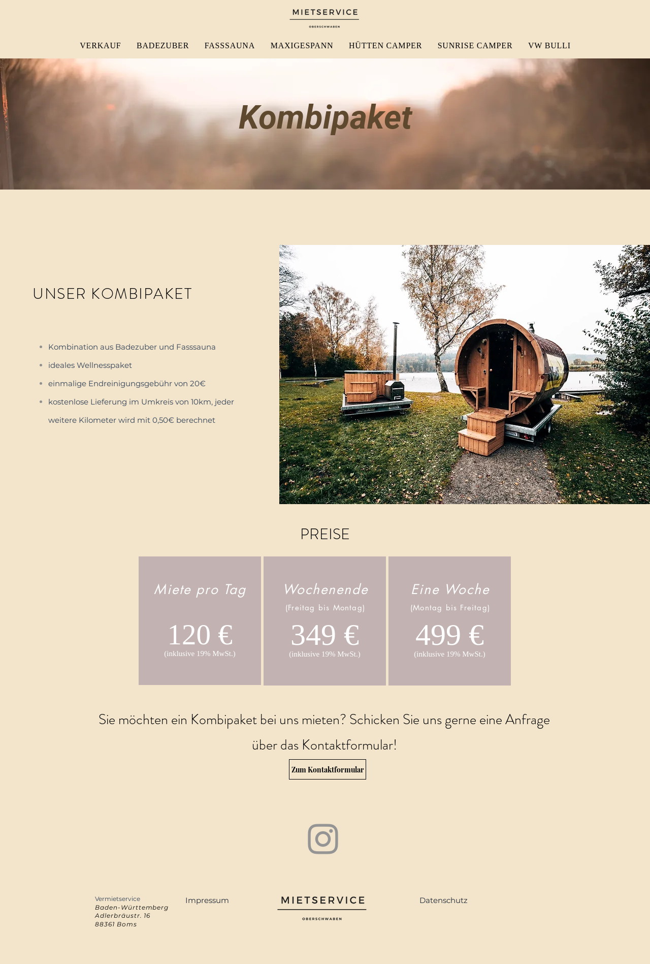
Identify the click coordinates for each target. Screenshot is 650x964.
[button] (207, 900)
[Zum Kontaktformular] (327, 769)
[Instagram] (323, 839)
